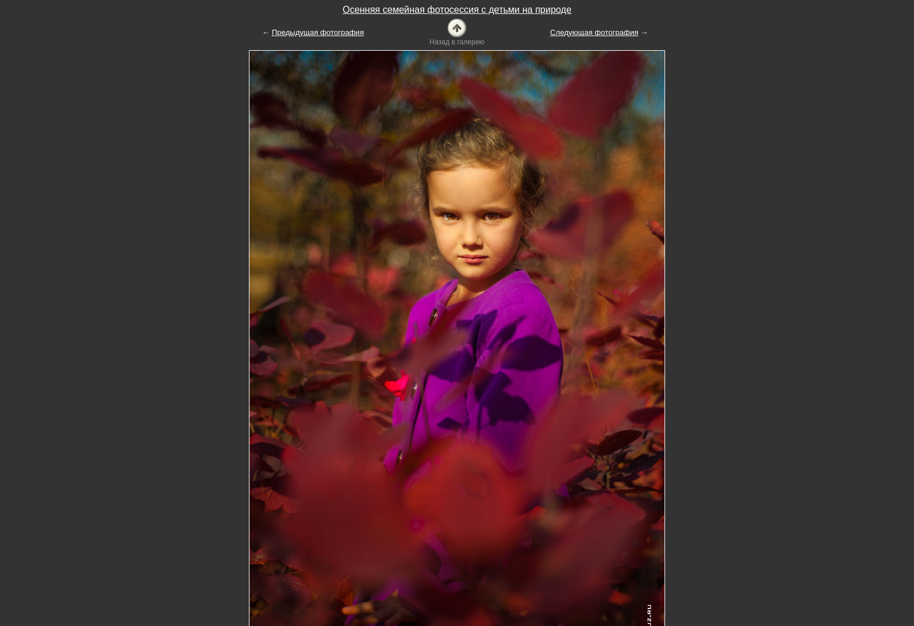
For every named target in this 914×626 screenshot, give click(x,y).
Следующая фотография (594, 32)
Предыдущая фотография (318, 32)
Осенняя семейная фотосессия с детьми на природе (457, 10)
